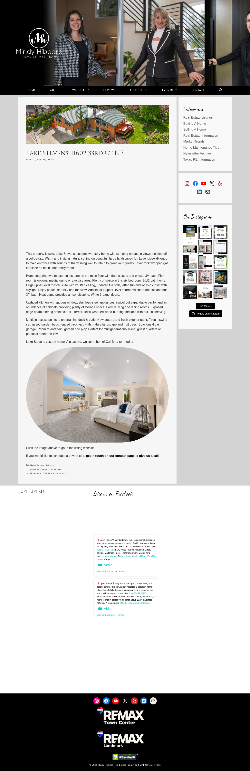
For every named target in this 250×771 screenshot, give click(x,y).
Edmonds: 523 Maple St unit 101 (49, 473)
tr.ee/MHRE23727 (137, 593)
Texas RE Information (199, 159)
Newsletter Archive (197, 153)
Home (31, 90)
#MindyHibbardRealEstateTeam (135, 603)
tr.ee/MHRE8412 (105, 550)
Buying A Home (194, 123)
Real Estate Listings (42, 465)
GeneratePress (153, 765)
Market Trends (194, 141)
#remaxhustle (125, 556)
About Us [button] (142, 90)
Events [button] (173, 90)
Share (121, 571)
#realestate (104, 556)
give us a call (149, 455)
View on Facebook (106, 571)
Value (54, 90)
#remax (114, 556)
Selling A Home (194, 129)
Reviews (109, 90)
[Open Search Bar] (221, 90)
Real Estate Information (200, 135)
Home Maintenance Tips (201, 147)
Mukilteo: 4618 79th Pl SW (46, 469)
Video (104, 565)
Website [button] (84, 90)
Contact (198, 90)
